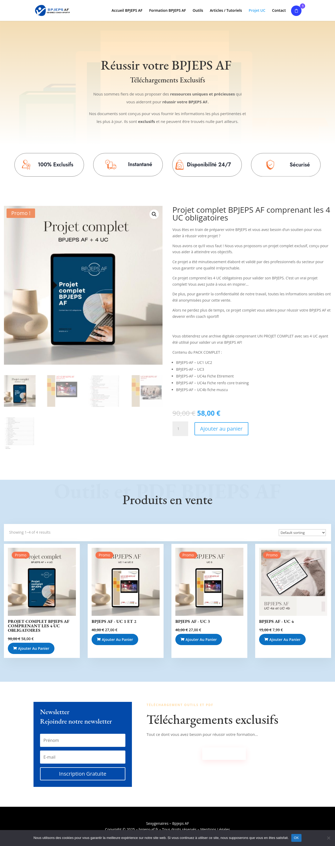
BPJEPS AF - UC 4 (276, 621)
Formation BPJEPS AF (167, 11)
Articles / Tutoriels (226, 11)
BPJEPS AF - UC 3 (192, 621)
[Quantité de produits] (180, 428)
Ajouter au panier (221, 428)
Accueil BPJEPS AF (126, 11)
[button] (154, 214)
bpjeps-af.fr (148, 829)
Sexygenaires (157, 823)
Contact (279, 11)
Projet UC (257, 11)
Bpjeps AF (180, 823)
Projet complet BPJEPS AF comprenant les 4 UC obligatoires (38, 625)
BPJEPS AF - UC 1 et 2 (114, 621)
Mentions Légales (215, 829)
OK (296, 838)
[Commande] (302, 532)
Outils (198, 11)
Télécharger (224, 753)
